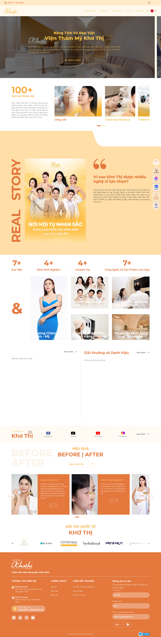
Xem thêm (70, 352)
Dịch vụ (117, 11)
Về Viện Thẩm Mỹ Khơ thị (83, 587)
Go (53, 505)
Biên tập (54, 595)
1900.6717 (23, 610)
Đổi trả (53, 587)
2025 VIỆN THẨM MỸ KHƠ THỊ (84, 634)
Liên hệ (139, 11)
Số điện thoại (117, 601)
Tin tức (129, 11)
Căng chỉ (60, 119)
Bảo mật (54, 591)
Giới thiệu (90, 11)
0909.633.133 (36, 610)
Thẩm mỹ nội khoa (117, 119)
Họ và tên (117, 590)
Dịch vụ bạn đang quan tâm (122, 612)
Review (104, 11)
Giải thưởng (78, 591)
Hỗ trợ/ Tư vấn (79, 595)
